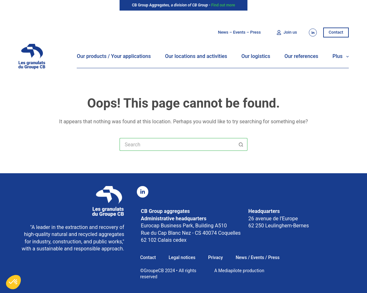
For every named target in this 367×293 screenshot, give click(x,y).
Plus (340, 57)
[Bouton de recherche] (241, 144)
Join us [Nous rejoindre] (287, 32)
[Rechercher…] (177, 144)
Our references (301, 56)
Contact (336, 32)
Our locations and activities (196, 56)
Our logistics (255, 56)
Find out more (223, 5)
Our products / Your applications (114, 56)
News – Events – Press (239, 32)
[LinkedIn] (313, 32)
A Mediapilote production (239, 270)
